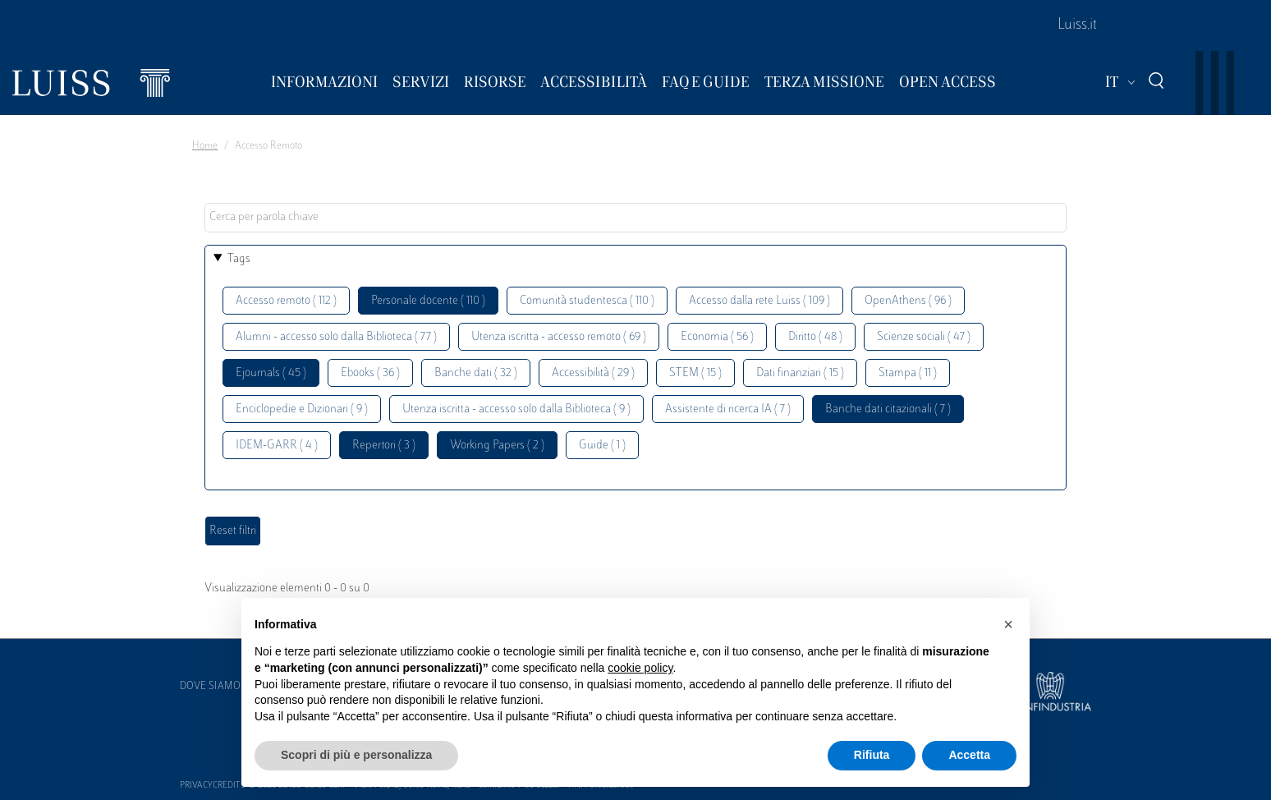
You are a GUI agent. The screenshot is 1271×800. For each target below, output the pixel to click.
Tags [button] (238, 259)
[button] (1008, 624)
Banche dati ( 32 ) (475, 373)
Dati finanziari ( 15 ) (800, 373)
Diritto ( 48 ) (815, 337)
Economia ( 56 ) (717, 337)
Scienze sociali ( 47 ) (923, 337)
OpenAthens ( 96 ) (908, 301)
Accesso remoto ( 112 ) (286, 301)
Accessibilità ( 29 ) (593, 373)
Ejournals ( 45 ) (271, 373)
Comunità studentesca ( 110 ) (587, 301)
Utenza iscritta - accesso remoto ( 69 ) (558, 337)
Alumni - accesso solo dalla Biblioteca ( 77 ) (336, 337)
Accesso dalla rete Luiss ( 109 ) (759, 301)
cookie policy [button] (640, 667)
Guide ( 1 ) (602, 445)
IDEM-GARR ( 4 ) (277, 445)
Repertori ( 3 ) (383, 445)
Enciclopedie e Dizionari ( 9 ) (302, 409)
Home (205, 146)
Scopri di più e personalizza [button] (356, 754)
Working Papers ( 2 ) (497, 445)
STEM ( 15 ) (695, 373)
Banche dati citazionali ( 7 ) (888, 409)
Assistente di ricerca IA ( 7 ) (728, 409)
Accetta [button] (969, 754)
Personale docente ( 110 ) (428, 301)
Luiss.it (1077, 25)
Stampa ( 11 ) (908, 373)
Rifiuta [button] (872, 754)
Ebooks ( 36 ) (370, 373)
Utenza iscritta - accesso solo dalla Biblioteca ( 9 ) (516, 409)
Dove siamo (210, 687)
